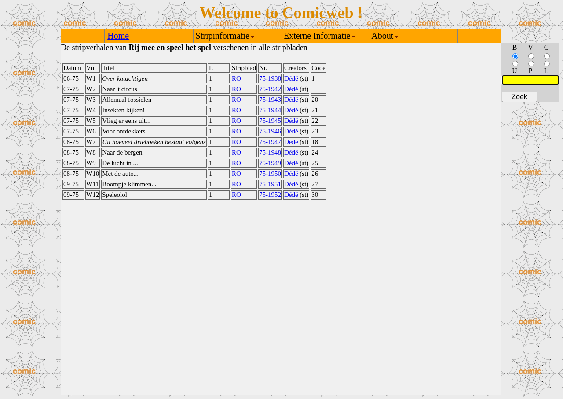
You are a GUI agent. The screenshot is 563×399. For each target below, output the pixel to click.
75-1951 (270, 184)
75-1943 (270, 99)
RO (236, 78)
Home (118, 36)
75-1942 (270, 88)
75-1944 (270, 110)
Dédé (291, 78)
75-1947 (270, 141)
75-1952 (270, 194)
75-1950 (270, 173)
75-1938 (270, 78)
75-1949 (270, 162)
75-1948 (270, 152)
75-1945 (270, 120)
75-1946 (270, 131)
